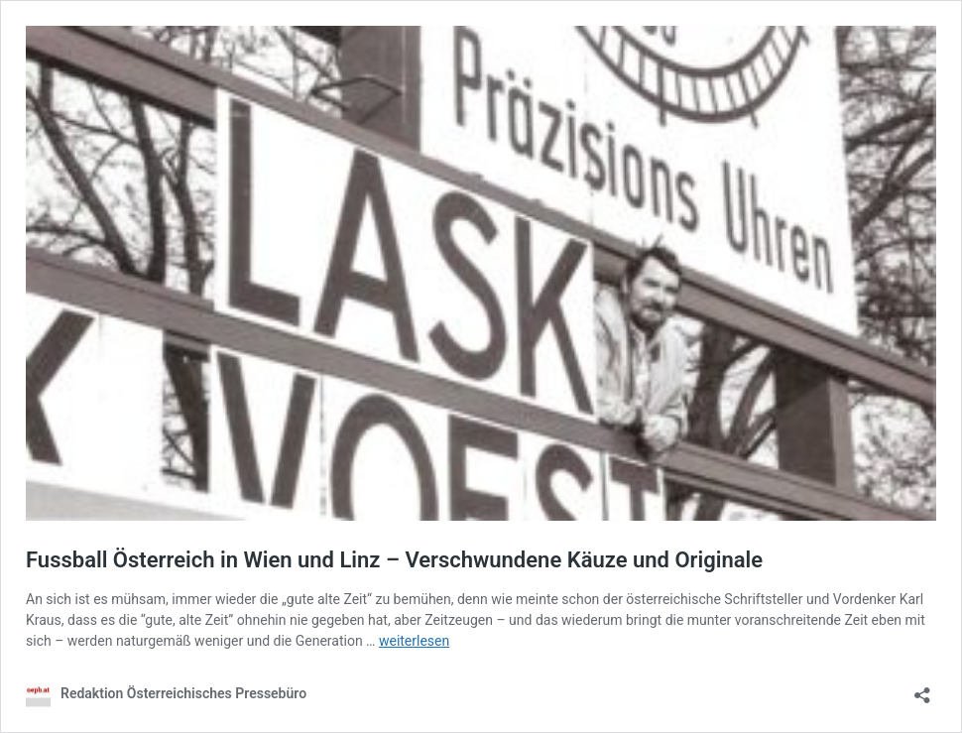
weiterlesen (414, 641)
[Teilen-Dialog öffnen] (922, 688)
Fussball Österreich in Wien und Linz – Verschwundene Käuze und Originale (394, 560)
